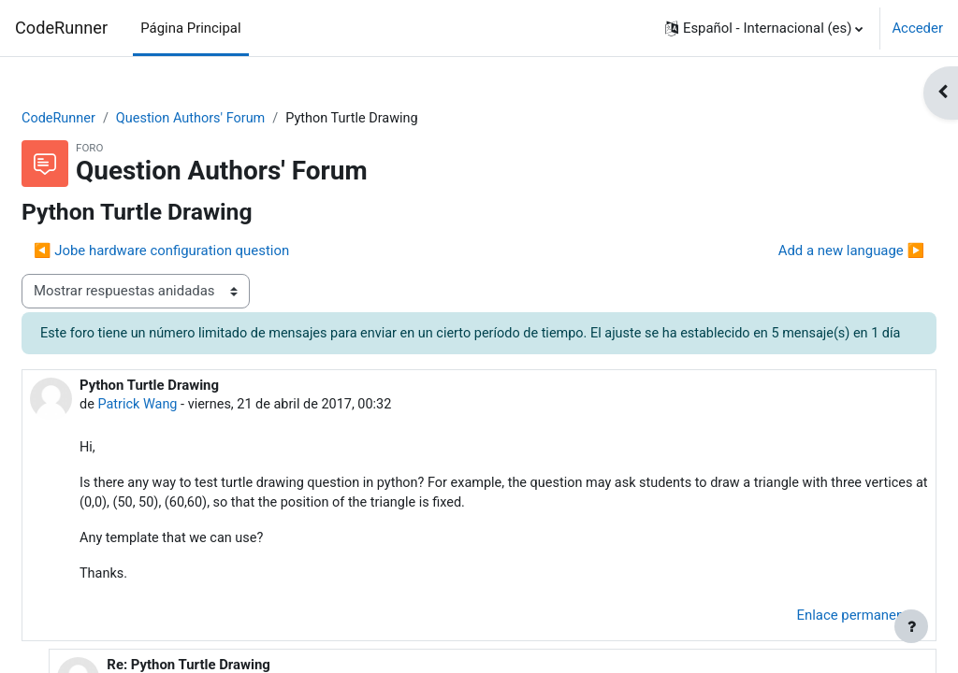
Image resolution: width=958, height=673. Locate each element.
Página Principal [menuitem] (190, 28)
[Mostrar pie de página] (911, 626)
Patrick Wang (184, 427)
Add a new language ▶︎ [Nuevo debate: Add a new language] (806, 251)
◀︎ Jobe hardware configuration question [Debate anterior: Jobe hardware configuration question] (206, 251)
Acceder (917, 28)
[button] (764, 28)
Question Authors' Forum (240, 118)
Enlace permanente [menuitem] (812, 642)
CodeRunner (61, 27)
